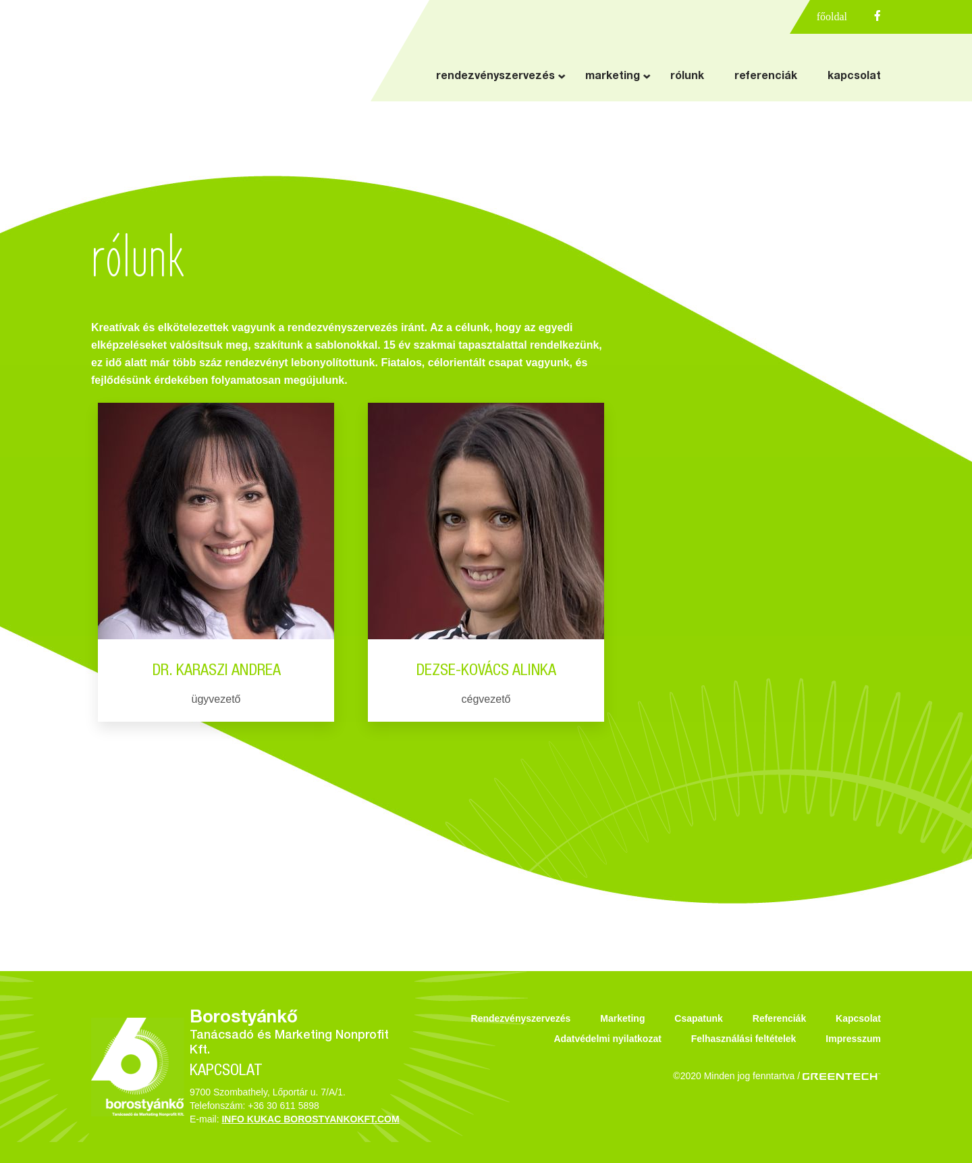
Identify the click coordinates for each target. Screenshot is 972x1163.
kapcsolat (854, 77)
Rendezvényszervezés (521, 1018)
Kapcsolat (858, 1018)
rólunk (687, 77)
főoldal (832, 16)
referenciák (765, 77)
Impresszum (853, 1038)
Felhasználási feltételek (743, 1038)
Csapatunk (698, 1018)
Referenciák (779, 1018)
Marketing (622, 1018)
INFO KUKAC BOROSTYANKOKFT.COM (310, 1119)
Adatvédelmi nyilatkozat (608, 1038)
